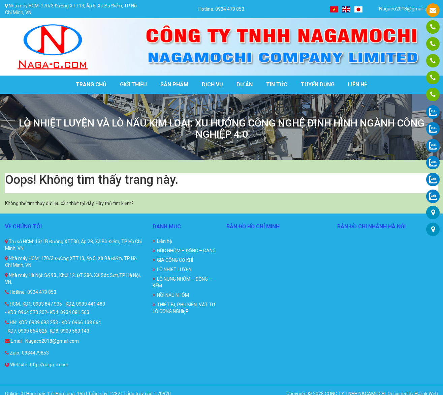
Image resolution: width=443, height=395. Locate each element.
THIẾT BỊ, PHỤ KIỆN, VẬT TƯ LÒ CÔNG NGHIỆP (184, 308)
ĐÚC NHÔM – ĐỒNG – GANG (186, 250)
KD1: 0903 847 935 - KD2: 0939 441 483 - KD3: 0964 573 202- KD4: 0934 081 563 (55, 308)
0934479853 (35, 353)
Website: (16, 364)
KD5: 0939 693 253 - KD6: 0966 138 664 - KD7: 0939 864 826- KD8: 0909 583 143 (53, 327)
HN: (11, 322)
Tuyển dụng (318, 84)
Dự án (244, 84)
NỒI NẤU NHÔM (173, 295)
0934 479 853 (41, 292)
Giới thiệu (133, 84)
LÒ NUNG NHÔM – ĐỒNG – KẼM (182, 282)
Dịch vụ (212, 84)
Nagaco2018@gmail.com (403, 9)
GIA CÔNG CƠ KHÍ (175, 260)
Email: (14, 341)
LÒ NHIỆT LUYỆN (174, 269)
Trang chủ (91, 84)
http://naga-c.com (49, 364)
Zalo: (12, 353)
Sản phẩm (174, 84)
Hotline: (15, 292)
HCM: (13, 304)
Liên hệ (357, 84)
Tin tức (276, 84)
